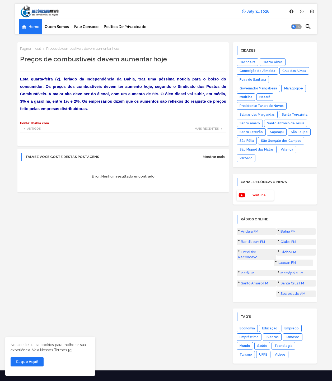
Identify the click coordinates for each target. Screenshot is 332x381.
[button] (296, 26)
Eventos (272, 337)
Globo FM (288, 252)
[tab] (30, 26)
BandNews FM (253, 242)
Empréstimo (249, 337)
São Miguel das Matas (257, 149)
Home (34, 27)
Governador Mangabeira (258, 88)
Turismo (246, 354)
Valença (287, 149)
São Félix (247, 141)
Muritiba (246, 97)
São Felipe (299, 132)
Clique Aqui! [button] (27, 362)
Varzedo (246, 158)
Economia (247, 328)
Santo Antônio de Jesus (285, 123)
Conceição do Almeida (257, 71)
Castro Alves (273, 62)
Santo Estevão (251, 132)
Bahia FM (288, 231)
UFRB (263, 354)
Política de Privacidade (125, 27)
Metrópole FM (291, 273)
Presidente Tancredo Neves (262, 106)
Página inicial (30, 49)
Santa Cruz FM (292, 283)
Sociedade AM (292, 294)
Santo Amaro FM (254, 283)
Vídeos (280, 354)
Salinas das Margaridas (257, 114)
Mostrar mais (214, 157)
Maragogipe (293, 88)
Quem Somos (57, 27)
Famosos (293, 337)
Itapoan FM (287, 263)
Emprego (291, 328)
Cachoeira (247, 62)
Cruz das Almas (294, 71)
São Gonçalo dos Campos (281, 141)
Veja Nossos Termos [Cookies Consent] (49, 350)
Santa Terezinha (294, 114)
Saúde (262, 346)
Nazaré (264, 97)
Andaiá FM (249, 231)
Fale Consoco (86, 27)
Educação (269, 328)
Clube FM (288, 242)
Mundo (245, 346)
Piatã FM (247, 273)
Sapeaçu (277, 132)
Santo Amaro (250, 123)
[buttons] (291, 11)
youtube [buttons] (259, 195)
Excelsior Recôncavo (247, 254)
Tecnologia (283, 346)
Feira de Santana (253, 79)
